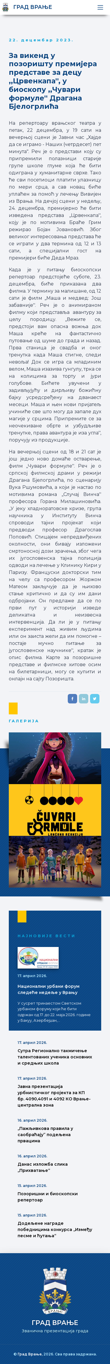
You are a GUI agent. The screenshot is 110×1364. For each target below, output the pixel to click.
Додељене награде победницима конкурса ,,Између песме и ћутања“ (55, 1229)
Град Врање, (30, 1354)
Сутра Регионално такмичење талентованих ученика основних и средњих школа (55, 1057)
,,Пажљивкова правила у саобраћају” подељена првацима (45, 1135)
